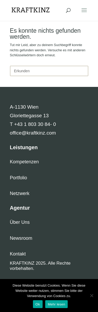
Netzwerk (20, 193)
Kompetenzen (24, 161)
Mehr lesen (56, 304)
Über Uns (20, 222)
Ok (38, 304)
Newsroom (21, 238)
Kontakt (18, 254)
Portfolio (18, 177)
